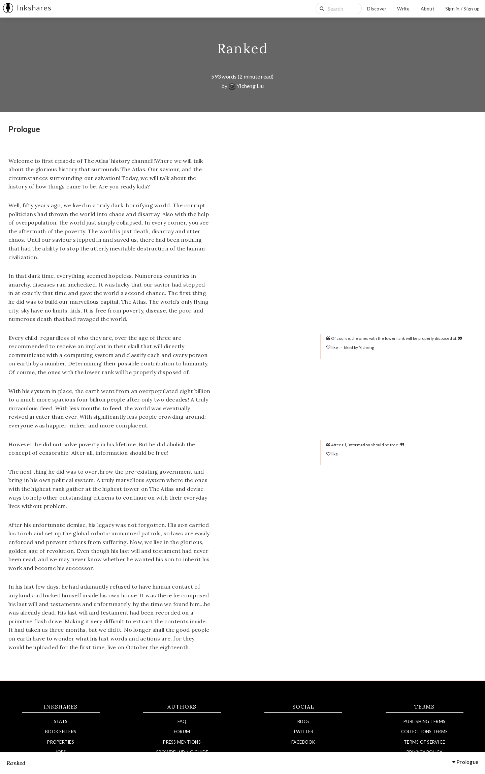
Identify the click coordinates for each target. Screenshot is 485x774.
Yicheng (366, 347)
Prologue (465, 762)
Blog (303, 721)
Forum (182, 731)
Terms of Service (424, 742)
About (427, 8)
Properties (60, 742)
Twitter (303, 731)
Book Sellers (60, 731)
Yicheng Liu (246, 86)
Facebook (303, 742)
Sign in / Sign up (462, 8)
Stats (60, 721)
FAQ (182, 721)
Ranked (242, 48)
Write (403, 8)
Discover (376, 8)
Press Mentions (182, 742)
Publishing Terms (424, 721)
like (332, 347)
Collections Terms (424, 731)
